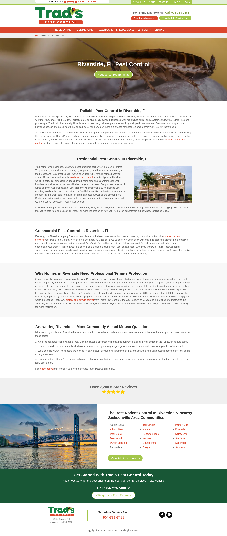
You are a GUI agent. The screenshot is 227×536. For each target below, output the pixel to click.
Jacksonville (149, 425)
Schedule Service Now (175, 18)
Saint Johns (181, 434)
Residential (63, 30)
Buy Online (139, 2)
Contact (160, 30)
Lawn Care (106, 30)
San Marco (180, 443)
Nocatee (147, 438)
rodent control (46, 369)
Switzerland (181, 447)
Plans (151, 2)
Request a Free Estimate (113, 74)
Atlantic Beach (117, 429)
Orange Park (149, 443)
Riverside (180, 429)
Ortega (146, 447)
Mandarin (147, 429)
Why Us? (143, 30)
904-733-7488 (113, 517)
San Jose (180, 438)
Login (187, 2)
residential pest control (81, 177)
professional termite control (80, 300)
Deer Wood (116, 438)
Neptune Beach (151, 434)
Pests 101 (164, 2)
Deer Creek (116, 434)
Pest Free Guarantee (144, 18)
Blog (177, 2)
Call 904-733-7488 (177, 12)
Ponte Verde (181, 425)
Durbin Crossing (118, 443)
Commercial (85, 30)
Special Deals (125, 30)
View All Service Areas (125, 458)
